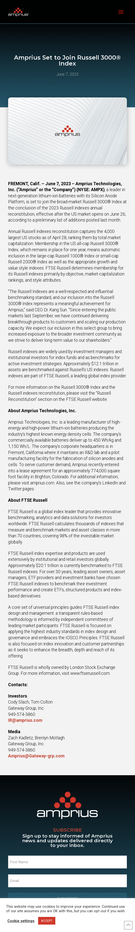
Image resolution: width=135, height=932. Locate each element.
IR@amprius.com (25, 720)
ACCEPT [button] (46, 921)
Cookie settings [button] (20, 921)
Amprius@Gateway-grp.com (36, 755)
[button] (121, 12)
